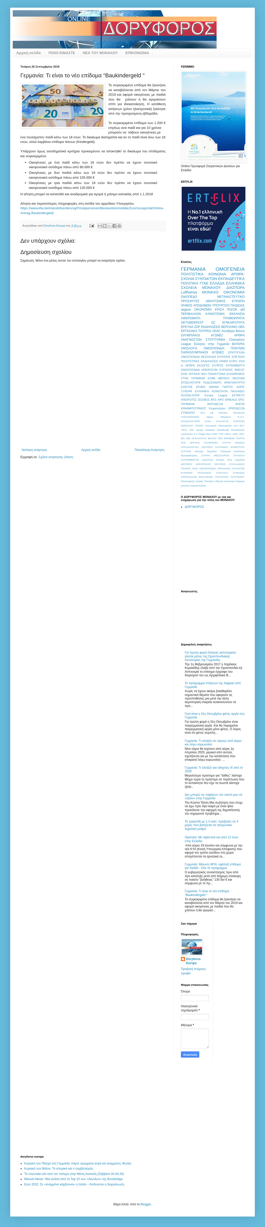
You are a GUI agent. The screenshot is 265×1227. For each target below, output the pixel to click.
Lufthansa (189, 292)
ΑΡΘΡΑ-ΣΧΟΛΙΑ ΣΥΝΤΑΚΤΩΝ (213, 276)
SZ (213, 322)
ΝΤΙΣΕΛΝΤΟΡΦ (191, 382)
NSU (204, 373)
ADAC (216, 331)
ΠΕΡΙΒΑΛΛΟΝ (191, 314)
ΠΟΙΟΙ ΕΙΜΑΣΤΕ (61, 53)
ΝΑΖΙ (195, 468)
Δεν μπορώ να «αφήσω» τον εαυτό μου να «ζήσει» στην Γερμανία (213, 796)
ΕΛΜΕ (212, 378)
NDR (214, 434)
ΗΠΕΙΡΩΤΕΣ (189, 399)
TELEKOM (239, 412)
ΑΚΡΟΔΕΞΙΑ (215, 404)
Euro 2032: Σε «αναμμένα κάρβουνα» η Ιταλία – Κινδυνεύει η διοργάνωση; (74, 1184)
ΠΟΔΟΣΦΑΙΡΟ (212, 382)
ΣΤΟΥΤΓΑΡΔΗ (215, 339)
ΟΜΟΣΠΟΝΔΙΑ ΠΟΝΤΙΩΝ (224, 348)
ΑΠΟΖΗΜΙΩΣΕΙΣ (190, 416)
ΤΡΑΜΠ (199, 425)
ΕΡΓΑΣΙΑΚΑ (189, 331)
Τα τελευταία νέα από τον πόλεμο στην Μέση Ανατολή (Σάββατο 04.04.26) (74, 1174)
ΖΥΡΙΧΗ (205, 455)
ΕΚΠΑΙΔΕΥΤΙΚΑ (231, 279)
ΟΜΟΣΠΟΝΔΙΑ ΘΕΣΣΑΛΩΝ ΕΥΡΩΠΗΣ (206, 356)
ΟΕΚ (241, 327)
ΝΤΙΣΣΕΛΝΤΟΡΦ (190, 421)
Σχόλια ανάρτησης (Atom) (55, 457)
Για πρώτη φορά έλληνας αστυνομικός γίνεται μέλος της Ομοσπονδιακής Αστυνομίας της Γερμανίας (210, 656)
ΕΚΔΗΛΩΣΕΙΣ (210, 327)
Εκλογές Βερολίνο (206, 451)
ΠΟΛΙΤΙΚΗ (189, 283)
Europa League (215, 395)
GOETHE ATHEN (193, 386)
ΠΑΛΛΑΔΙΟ (238, 391)
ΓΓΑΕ (204, 283)
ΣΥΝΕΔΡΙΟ (188, 412)
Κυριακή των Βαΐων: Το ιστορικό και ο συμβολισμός (58, 1168)
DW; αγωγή (196, 429)
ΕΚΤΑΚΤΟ (238, 395)
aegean (186, 309)
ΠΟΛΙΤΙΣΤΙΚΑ (192, 274)
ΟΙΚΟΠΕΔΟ (189, 297)
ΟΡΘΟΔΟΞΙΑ (236, 408)
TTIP (220, 434)
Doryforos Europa (193, 961)
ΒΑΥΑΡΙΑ (238, 344)
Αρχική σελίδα (28, 53)
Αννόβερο (228, 331)
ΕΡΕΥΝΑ (187, 327)
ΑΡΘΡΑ (190, 365)
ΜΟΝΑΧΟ (210, 292)
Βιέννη (240, 331)
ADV (202, 412)
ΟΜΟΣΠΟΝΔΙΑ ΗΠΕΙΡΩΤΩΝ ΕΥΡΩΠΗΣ (207, 369)
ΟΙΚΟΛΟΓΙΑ (189, 348)
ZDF (197, 327)
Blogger (145, 1204)
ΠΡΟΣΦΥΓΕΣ (190, 301)
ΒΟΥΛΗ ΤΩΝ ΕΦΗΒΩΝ (221, 438)
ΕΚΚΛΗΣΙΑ (237, 314)
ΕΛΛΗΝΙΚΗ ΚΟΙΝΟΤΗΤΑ (211, 391)
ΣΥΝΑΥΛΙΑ (222, 472)
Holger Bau (204, 434)
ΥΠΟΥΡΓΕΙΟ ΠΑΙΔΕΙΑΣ (228, 305)
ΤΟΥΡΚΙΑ (204, 331)
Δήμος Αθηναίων (218, 416)
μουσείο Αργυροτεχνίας (193, 485)
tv (182, 365)
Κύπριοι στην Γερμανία (230, 459)
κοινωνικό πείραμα (234, 481)
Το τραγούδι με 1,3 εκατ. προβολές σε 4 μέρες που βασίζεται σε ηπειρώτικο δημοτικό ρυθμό (211, 825)
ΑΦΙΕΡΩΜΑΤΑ (191, 318)
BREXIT (240, 369)
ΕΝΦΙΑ (223, 361)
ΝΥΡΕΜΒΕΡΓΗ (235, 365)
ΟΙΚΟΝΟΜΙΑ (234, 292)
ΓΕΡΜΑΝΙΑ (193, 269)
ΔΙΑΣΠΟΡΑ (235, 288)
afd (242, 309)
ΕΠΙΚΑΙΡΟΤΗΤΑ (233, 322)
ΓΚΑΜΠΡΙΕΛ (211, 442)
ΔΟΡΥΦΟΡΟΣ (194, 507)
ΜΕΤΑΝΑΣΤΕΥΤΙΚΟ (231, 297)
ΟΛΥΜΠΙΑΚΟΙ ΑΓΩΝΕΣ (202, 335)
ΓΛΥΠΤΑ (226, 442)
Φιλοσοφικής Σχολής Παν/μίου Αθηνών (202, 481)
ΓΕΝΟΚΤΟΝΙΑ (216, 373)
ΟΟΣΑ (207, 421)
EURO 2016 (237, 361)
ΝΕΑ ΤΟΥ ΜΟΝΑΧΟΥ (100, 53)
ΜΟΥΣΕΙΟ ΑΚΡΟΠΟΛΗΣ (196, 464)
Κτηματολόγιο (217, 408)
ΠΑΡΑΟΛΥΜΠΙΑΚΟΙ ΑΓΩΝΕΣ (202, 352)
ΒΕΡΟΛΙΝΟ (229, 327)
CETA (184, 429)
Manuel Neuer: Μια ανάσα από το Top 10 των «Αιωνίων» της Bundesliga (73, 1179)
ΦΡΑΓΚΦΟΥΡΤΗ (234, 382)
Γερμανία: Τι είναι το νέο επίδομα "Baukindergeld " (207, 893)
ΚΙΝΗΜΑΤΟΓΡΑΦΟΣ (193, 408)
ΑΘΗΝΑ (214, 386)
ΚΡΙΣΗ (219, 309)
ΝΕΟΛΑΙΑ (238, 378)
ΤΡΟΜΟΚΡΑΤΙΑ (234, 318)
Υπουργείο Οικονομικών (218, 425)
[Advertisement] (93, 410)
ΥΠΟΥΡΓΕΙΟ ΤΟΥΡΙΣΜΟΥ (230, 476)
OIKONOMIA (203, 309)
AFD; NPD (217, 399)
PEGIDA (223, 412)
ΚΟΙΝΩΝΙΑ (217, 274)
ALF (235, 425)
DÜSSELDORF (190, 395)
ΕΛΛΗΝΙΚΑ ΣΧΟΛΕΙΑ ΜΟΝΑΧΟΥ (213, 285)
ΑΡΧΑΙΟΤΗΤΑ (199, 438)
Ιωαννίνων (207, 459)
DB (212, 412)
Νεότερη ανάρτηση (34, 450)
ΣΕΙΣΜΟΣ (203, 399)
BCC (242, 425)
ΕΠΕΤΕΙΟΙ (238, 356)
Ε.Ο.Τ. (241, 416)
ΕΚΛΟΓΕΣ (203, 365)
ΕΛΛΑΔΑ (217, 283)
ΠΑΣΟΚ (232, 309)
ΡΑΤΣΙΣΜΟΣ (204, 472)
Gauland (210, 429)
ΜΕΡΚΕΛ (224, 378)
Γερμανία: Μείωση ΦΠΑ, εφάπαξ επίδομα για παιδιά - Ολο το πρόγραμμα (213, 866)
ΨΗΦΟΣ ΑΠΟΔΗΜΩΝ (196, 305)
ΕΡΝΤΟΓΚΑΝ (236, 352)
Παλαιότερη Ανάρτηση (149, 450)
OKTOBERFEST (192, 322)
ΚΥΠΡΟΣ (217, 365)
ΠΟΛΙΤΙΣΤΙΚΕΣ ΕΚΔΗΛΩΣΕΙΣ (199, 361)
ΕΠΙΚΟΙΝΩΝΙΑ (137, 53)
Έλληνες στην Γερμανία (211, 344)
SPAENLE (231, 399)
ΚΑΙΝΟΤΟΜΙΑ (215, 314)
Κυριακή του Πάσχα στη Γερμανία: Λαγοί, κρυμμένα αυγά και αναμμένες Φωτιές (77, 1163)
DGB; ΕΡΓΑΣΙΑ (190, 373)
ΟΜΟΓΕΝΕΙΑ (230, 269)
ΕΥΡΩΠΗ (238, 301)
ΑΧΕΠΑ (240, 404)
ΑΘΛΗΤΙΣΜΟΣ (216, 301)
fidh (188, 438)
